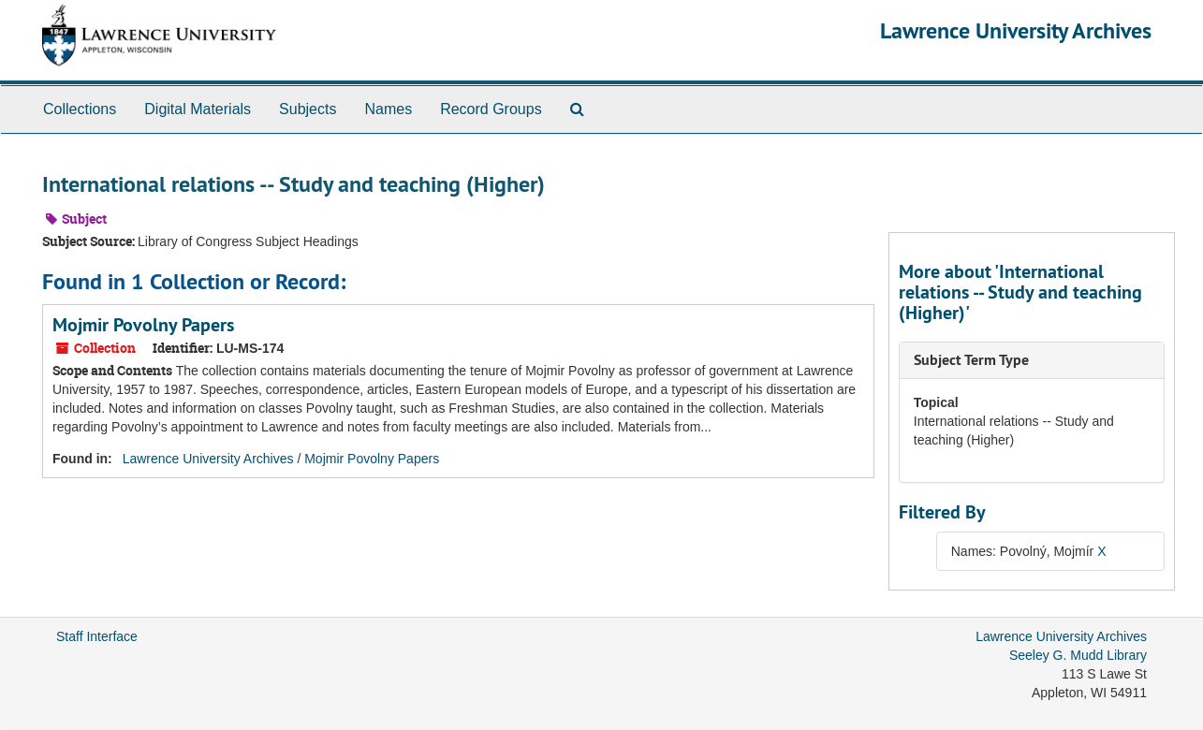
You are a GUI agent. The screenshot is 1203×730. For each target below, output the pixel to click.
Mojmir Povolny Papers (143, 325)
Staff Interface (97, 636)
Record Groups (491, 109)
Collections (79, 109)
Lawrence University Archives (1016, 30)
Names (388, 109)
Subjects (307, 109)
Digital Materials (197, 109)
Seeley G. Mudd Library (1078, 655)
